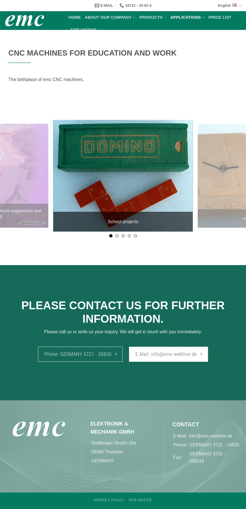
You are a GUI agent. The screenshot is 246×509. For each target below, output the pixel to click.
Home (74, 17)
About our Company (110, 17)
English (230, 5)
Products (152, 17)
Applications (187, 17)
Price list (220, 17)
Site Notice (85, 30)
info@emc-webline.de (210, 436)
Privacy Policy (109, 500)
